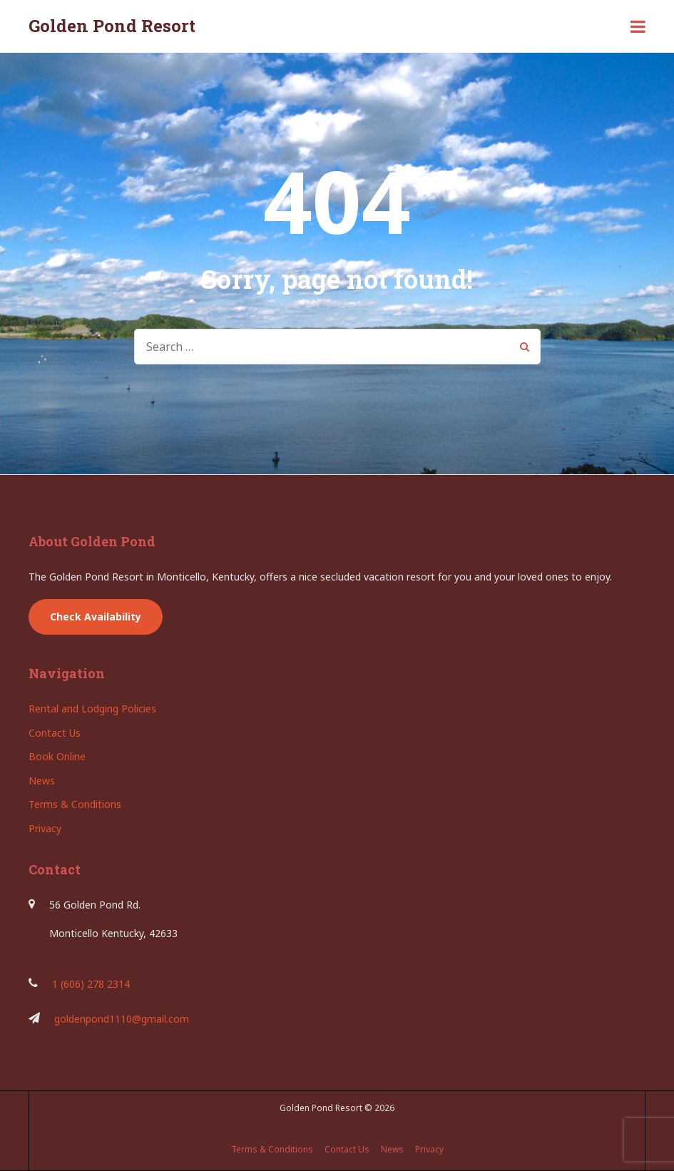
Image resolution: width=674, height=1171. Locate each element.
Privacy (45, 828)
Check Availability (95, 616)
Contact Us (55, 733)
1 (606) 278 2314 (91, 984)
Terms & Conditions (75, 804)
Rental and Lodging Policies (92, 708)
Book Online (57, 756)
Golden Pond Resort (112, 25)
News (42, 780)
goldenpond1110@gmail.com (121, 1019)
